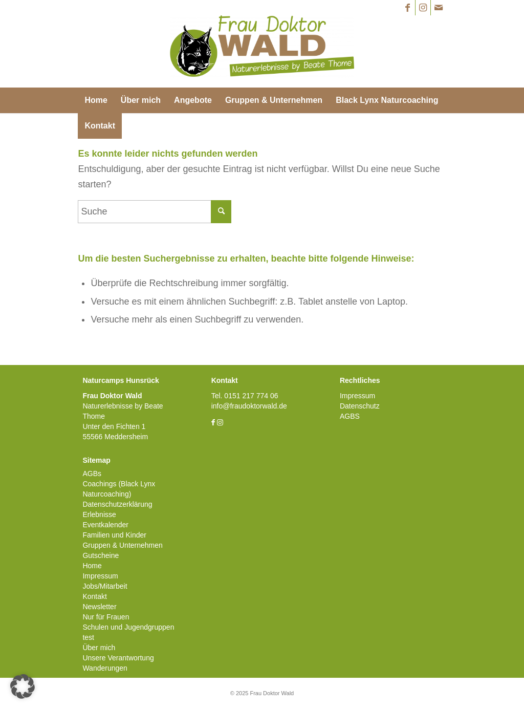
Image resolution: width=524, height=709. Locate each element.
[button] (22, 686)
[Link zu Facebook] (407, 7)
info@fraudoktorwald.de (249, 406)
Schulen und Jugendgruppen (128, 627)
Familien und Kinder (114, 535)
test (88, 637)
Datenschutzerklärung (117, 504)
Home (91, 566)
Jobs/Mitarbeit (104, 586)
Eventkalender (105, 525)
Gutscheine (100, 555)
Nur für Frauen (105, 617)
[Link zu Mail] (438, 7)
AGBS (350, 416)
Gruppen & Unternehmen (122, 545)
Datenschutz (360, 406)
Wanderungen (104, 668)
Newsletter (99, 607)
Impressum (100, 576)
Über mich (98, 647)
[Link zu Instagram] (423, 7)
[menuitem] (96, 100)
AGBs (91, 473)
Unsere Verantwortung (118, 658)
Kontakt (94, 596)
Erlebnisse (99, 514)
